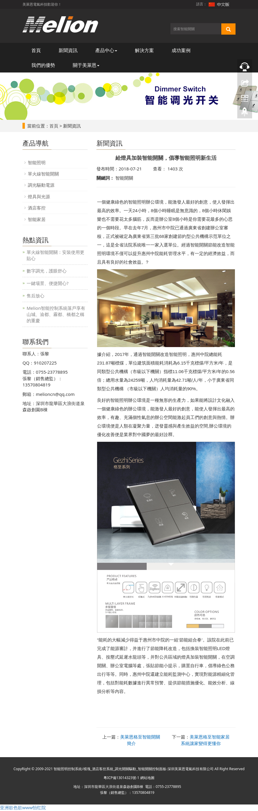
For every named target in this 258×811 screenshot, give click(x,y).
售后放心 (35, 296)
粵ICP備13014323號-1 (121, 777)
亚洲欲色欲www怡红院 (23, 807)
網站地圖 (147, 777)
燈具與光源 (39, 196)
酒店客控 (37, 208)
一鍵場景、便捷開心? (48, 283)
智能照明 (37, 162)
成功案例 (181, 50)
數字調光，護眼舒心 (47, 271)
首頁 (36, 50)
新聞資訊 (68, 50)
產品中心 (106, 50)
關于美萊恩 (86, 65)
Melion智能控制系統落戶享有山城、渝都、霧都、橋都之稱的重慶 (56, 314)
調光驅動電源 (41, 185)
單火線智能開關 (43, 174)
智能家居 (37, 219)
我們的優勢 (43, 65)
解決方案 (144, 50)
